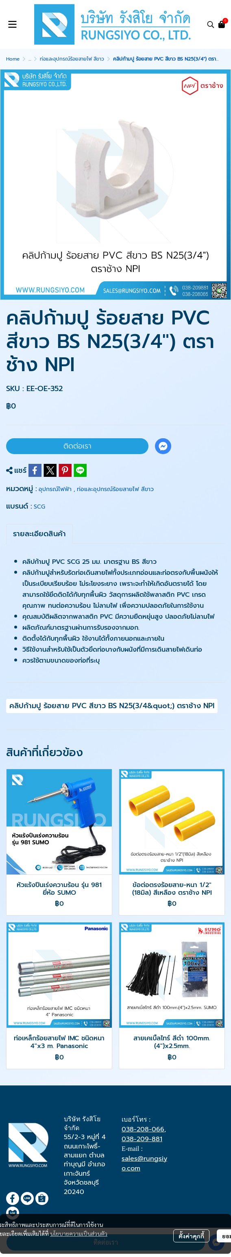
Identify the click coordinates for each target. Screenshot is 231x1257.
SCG (39, 506)
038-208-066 (143, 1129)
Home (13, 59)
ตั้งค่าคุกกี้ (191, 1236)
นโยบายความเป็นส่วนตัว (78, 1233)
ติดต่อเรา (77, 446)
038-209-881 (142, 1139)
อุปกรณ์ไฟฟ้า (57, 489)
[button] (210, 24)
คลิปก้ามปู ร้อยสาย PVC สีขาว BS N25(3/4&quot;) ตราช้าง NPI (111, 705)
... (29, 59)
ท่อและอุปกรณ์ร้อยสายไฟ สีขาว (72, 59)
